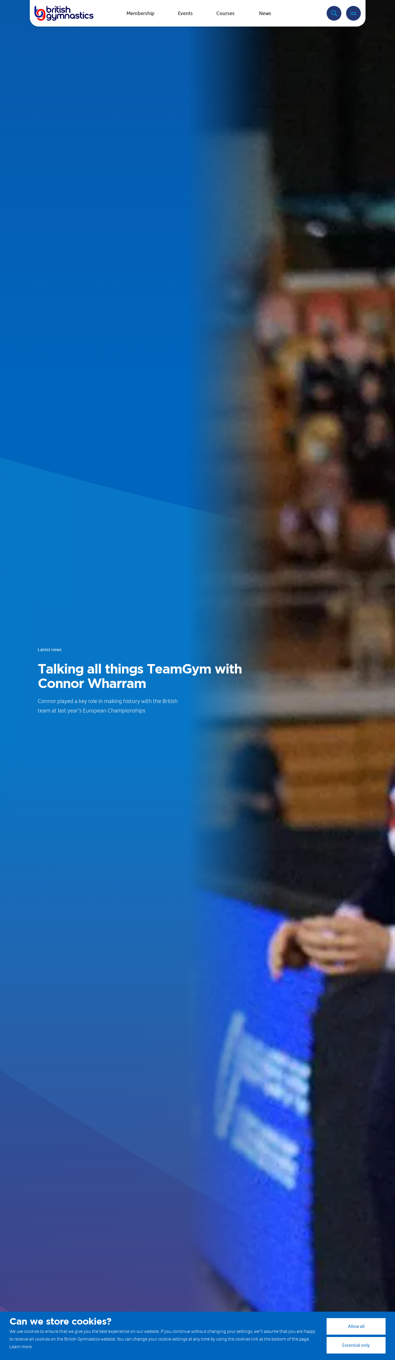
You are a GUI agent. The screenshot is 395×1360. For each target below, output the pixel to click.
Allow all (356, 1326)
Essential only (356, 1345)
